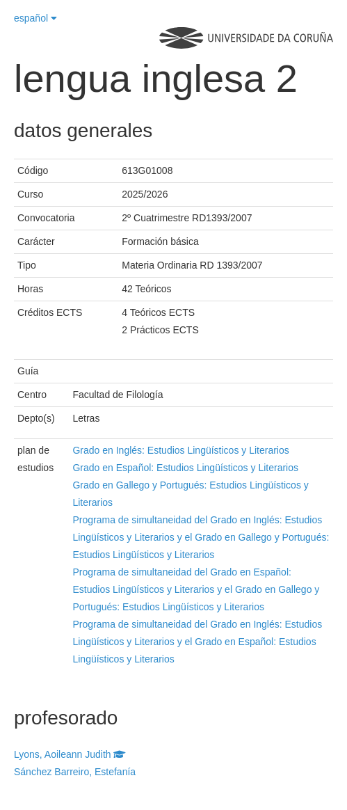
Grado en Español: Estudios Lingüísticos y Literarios (185, 467)
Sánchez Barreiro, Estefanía (75, 771)
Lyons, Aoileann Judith (70, 754)
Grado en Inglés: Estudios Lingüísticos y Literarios (180, 450)
